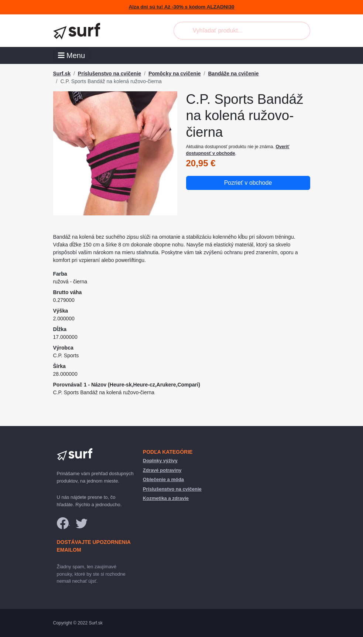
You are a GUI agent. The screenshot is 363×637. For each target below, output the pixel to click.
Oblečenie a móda (163, 479)
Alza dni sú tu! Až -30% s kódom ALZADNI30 (181, 7)
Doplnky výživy (160, 460)
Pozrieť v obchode (248, 183)
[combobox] (242, 31)
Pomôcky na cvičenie (174, 73)
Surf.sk (62, 73)
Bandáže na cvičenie (233, 73)
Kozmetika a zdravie (166, 498)
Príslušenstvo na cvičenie (109, 73)
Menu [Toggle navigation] (71, 55)
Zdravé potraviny (162, 470)
